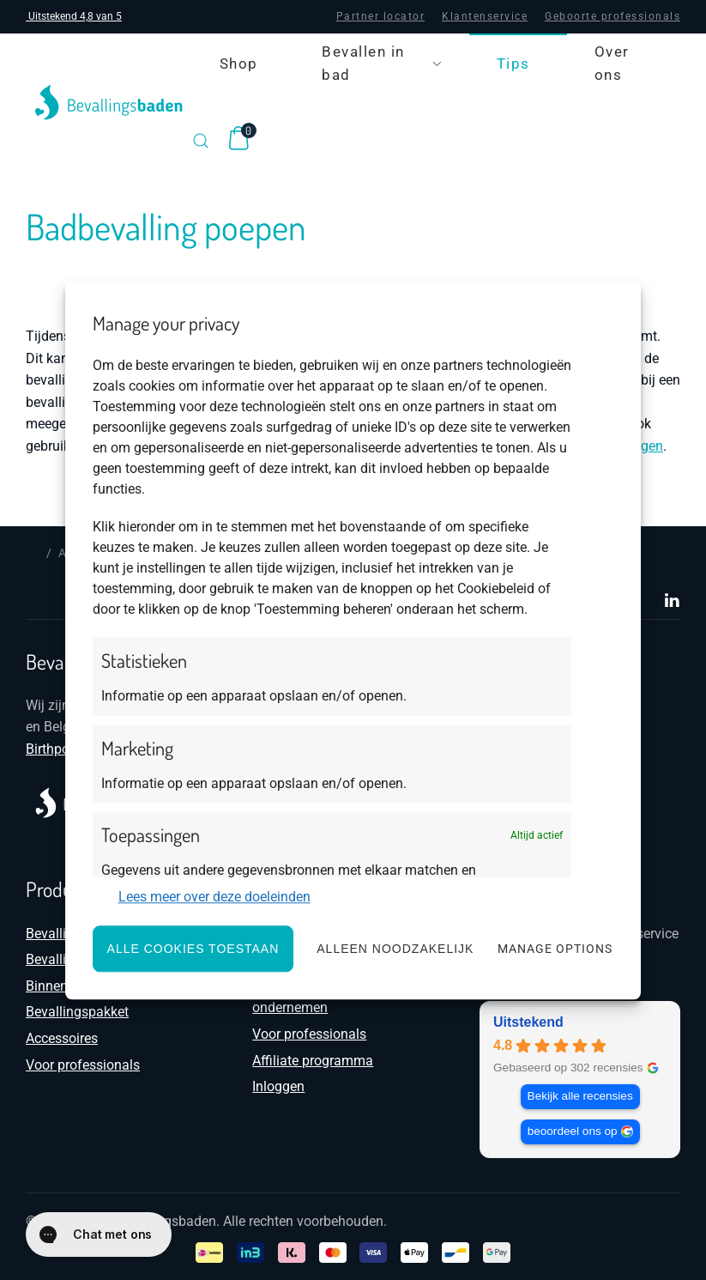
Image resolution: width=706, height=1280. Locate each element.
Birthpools (56, 749)
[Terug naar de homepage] (109, 102)
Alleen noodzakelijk (395, 948)
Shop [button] (244, 63)
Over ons (612, 63)
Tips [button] (518, 63)
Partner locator (380, 16)
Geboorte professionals (612, 16)
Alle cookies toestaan (193, 948)
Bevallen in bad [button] (381, 63)
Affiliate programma (312, 1061)
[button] (200, 141)
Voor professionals (83, 1065)
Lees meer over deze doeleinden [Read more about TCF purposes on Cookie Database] (214, 897)
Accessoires (62, 1038)
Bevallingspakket (77, 1012)
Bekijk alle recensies (579, 1095)
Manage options (555, 948)
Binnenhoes (61, 986)
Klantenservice (485, 16)
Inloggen (278, 1086)
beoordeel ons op (572, 1131)
